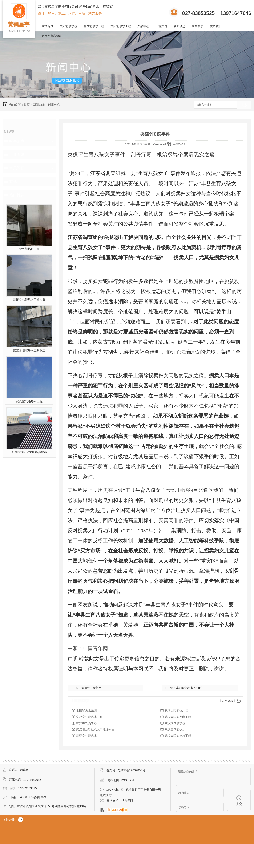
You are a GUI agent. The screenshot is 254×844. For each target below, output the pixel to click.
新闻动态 (179, 26)
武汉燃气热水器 (86, 723)
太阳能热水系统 (86, 710)
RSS (124, 780)
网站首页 (47, 26)
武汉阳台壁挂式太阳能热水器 (95, 729)
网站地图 (113, 780)
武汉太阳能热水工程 (178, 735)
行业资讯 (16, 154)
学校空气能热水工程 (89, 716)
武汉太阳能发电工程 (178, 716)
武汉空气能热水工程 (29, 401)
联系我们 (216, 26)
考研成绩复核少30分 (189, 688)
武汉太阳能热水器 (176, 710)
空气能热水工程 (94, 26)
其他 (13, 181)
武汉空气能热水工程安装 (29, 299)
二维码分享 (179, 143)
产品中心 (143, 26)
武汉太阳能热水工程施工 (29, 350)
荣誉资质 (197, 26)
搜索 (244, 105)
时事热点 (54, 104)
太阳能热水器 (68, 26)
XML (132, 780)
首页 (27, 104)
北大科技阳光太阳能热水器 (29, 452)
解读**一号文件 (91, 688)
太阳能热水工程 (120, 26)
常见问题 (16, 168)
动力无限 (127, 800)
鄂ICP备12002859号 (131, 770)
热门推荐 (16, 195)
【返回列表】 (227, 700)
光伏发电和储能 (51, 35)
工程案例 (161, 26)
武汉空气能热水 (175, 729)
